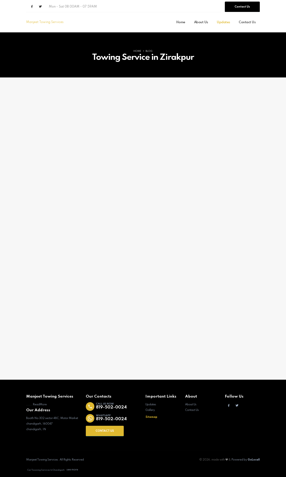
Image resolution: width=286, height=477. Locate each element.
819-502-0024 (111, 407)
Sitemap (151, 417)
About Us (201, 22)
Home (180, 22)
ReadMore (40, 404)
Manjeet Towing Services (45, 22)
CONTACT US (105, 431)
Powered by (245, 459)
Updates (223, 22)
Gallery (150, 410)
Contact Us (242, 6)
